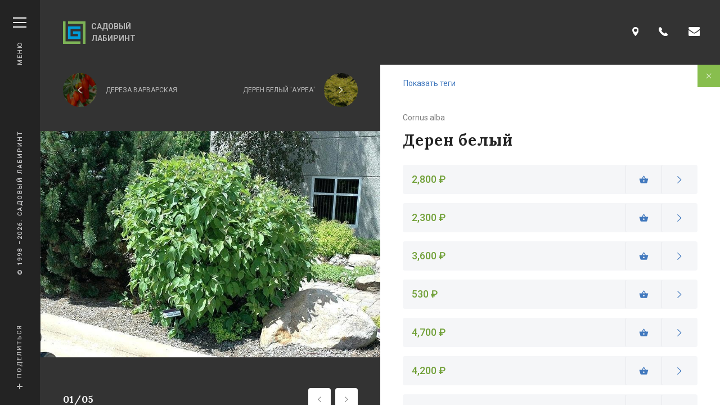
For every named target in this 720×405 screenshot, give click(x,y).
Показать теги (429, 83)
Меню (19, 41)
